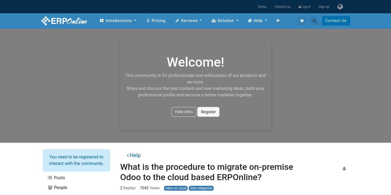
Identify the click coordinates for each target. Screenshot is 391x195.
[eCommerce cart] (302, 21)
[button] (314, 21)
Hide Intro (184, 111)
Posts (56, 177)
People (57, 187)
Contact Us (336, 20)
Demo (262, 7)
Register (208, 111)
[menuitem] (117, 21)
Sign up (324, 7)
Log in (305, 7)
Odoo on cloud (175, 188)
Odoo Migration (201, 188)
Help (134, 155)
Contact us (283, 7)
